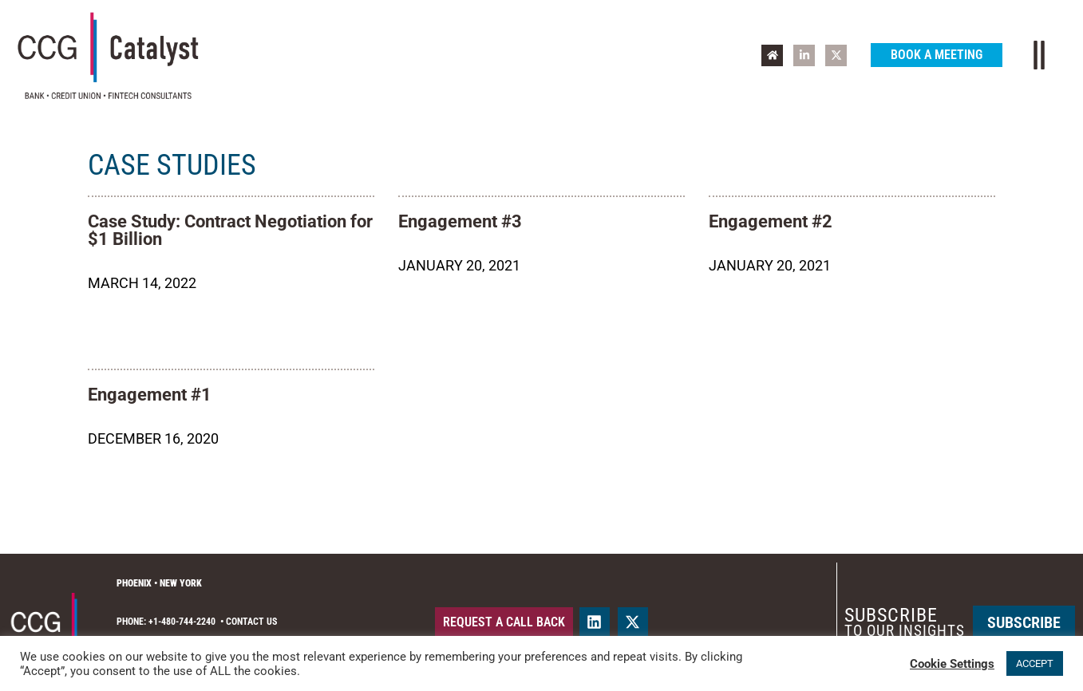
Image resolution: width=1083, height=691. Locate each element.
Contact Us (251, 621)
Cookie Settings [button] (952, 664)
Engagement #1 (149, 395)
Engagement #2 (770, 221)
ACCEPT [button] (1034, 663)
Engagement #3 (460, 221)
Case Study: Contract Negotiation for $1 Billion (230, 230)
